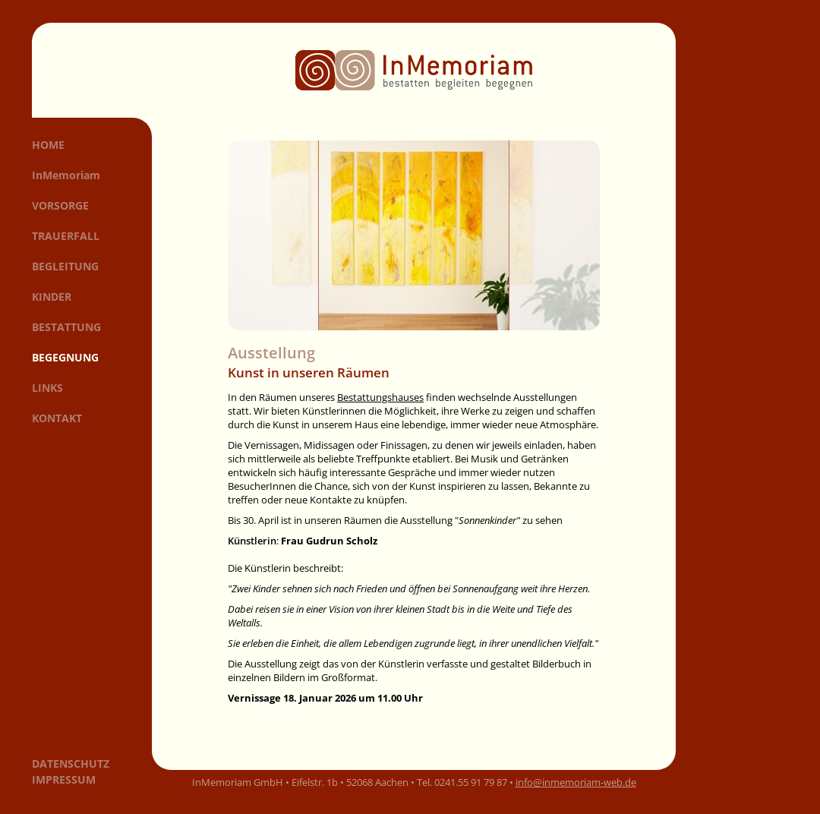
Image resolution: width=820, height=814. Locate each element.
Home (48, 144)
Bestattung (66, 327)
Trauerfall (65, 236)
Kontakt (57, 418)
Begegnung (65, 357)
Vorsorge (60, 205)
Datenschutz (70, 763)
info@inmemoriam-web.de (576, 782)
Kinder (51, 296)
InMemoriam (66, 175)
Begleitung (65, 266)
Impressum (64, 779)
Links (47, 387)
